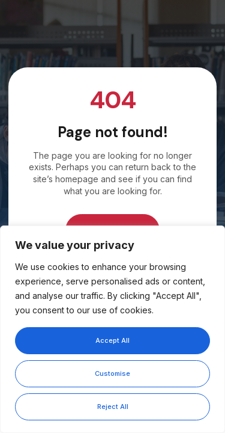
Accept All (112, 340)
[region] (112, 329)
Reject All (112, 406)
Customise (112, 373)
